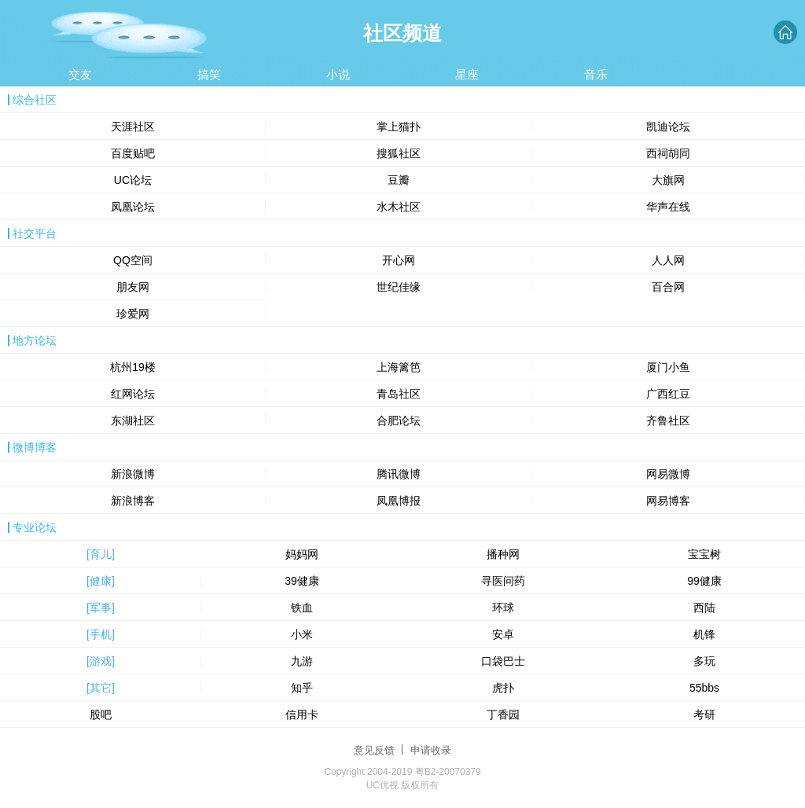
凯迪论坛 (668, 126)
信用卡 (301, 714)
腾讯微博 (399, 474)
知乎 (302, 687)
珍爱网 (132, 313)
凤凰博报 (399, 500)
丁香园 (503, 714)
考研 (704, 714)
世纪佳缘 (399, 287)
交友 (80, 74)
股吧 (101, 714)
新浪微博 (133, 474)
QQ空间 (133, 260)
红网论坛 (133, 393)
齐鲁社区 (668, 420)
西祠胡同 (668, 153)
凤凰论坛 (133, 206)
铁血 (302, 607)
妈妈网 (301, 554)
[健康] (100, 581)
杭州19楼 (133, 367)
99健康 (704, 581)
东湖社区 (133, 420)
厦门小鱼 (668, 367)
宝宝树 (704, 554)
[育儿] (100, 554)
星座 (467, 74)
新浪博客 (133, 500)
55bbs (704, 687)
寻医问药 (503, 581)
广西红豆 (668, 393)
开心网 (398, 260)
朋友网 (132, 287)
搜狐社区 (399, 153)
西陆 (704, 607)
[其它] (100, 687)
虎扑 (503, 687)
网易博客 (668, 500)
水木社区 (399, 206)
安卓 (503, 634)
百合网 (668, 287)
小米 (302, 634)
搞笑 (209, 74)
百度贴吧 (133, 153)
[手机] (100, 634)
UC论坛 (133, 180)
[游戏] (100, 661)
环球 (503, 607)
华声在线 (668, 206)
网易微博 (668, 474)
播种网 (503, 554)
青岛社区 (399, 393)
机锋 (704, 634)
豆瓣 (399, 180)
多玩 (704, 661)
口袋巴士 (503, 661)
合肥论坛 (399, 420)
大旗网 (668, 180)
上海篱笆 (399, 367)
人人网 (668, 260)
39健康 (302, 581)
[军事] (100, 607)
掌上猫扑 (399, 126)
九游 (302, 661)
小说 (338, 74)
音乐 (596, 74)
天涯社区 (133, 126)
